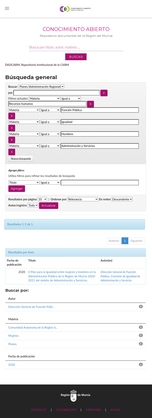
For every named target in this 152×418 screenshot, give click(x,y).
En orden (105, 199)
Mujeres (13, 335)
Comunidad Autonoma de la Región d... (33, 327)
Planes (12, 344)
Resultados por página (22, 199)
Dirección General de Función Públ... (31, 306)
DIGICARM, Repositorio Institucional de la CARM (37, 64)
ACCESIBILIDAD (66, 409)
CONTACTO (38, 409)
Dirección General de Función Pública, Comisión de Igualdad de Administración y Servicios (120, 276)
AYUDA (115, 409)
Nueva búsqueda (21, 158)
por (10, 92)
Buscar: (13, 86)
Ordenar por (59, 199)
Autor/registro (17, 205)
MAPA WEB (93, 409)
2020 (11, 364)
